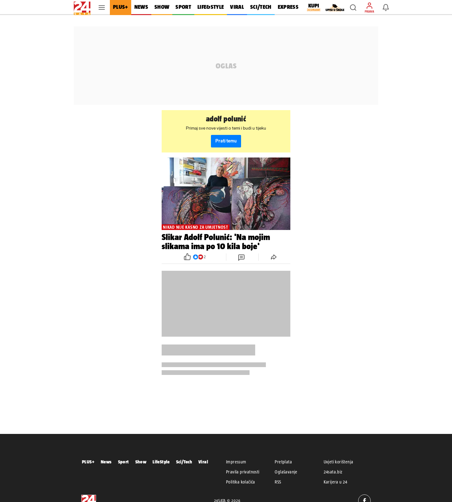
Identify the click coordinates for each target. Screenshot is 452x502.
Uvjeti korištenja (338, 461)
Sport (123, 461)
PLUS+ (88, 461)
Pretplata (283, 461)
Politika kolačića (240, 481)
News (106, 461)
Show (141, 461)
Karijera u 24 (335, 481)
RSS (278, 481)
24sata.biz (333, 471)
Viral (203, 461)
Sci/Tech (184, 461)
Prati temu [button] (226, 141)
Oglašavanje (286, 471)
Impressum (236, 461)
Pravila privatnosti (243, 471)
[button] (353, 7)
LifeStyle (161, 461)
